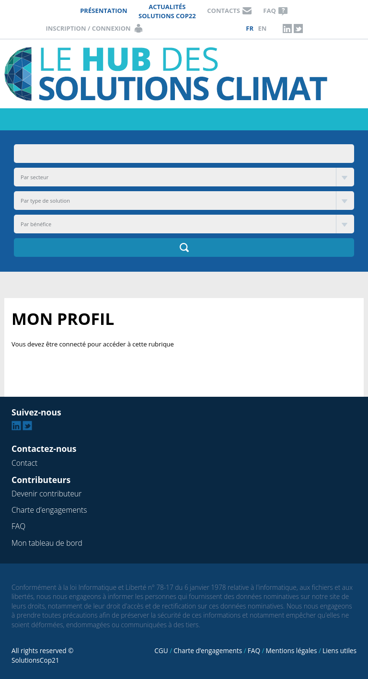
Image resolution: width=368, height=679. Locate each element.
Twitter (298, 28)
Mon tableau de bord (47, 543)
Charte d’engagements (49, 510)
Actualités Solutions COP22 (167, 11)
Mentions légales (291, 650)
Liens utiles (339, 650)
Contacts (223, 10)
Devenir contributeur (46, 493)
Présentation (103, 10)
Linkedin (287, 28)
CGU (161, 650)
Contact (24, 463)
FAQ (269, 10)
